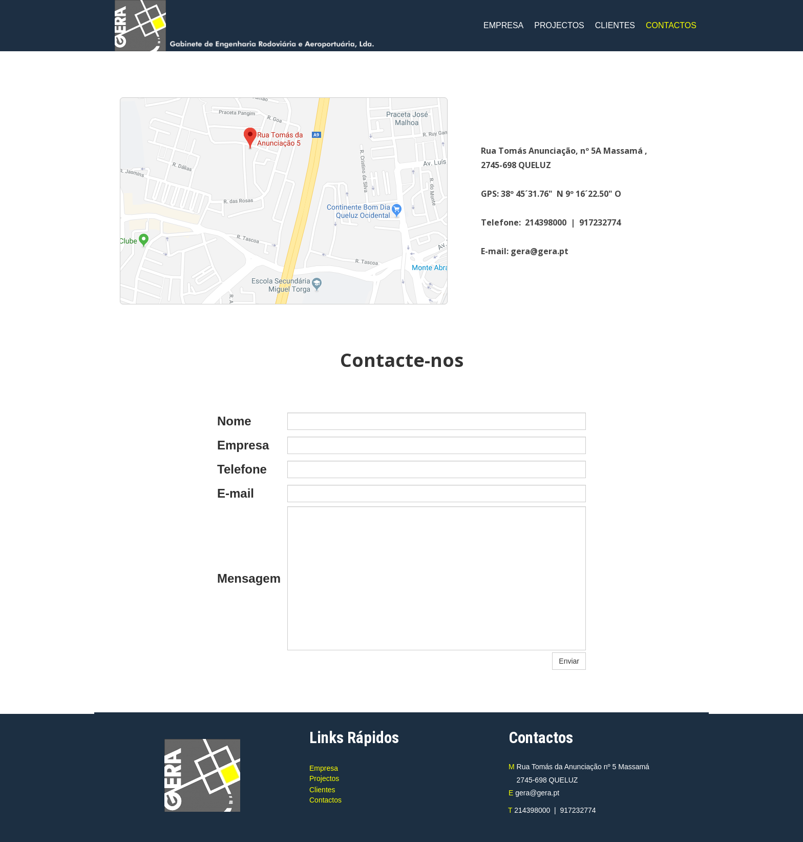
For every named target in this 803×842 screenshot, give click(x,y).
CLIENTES (615, 25)
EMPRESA (503, 25)
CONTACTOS (671, 25)
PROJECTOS (559, 25)
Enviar (569, 661)
